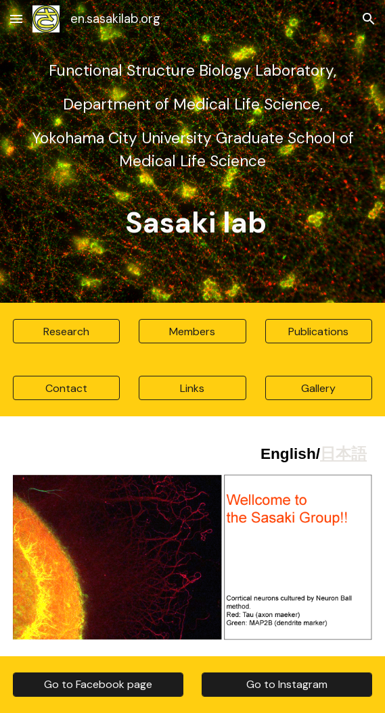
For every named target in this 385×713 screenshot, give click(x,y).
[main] (192, 151)
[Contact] (66, 388)
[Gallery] (318, 388)
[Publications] (318, 331)
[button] (16, 18)
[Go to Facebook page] (98, 684)
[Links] (192, 388)
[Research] (66, 331)
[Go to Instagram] (286, 684)
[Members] (192, 331)
